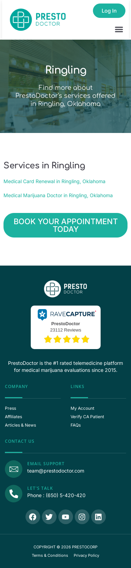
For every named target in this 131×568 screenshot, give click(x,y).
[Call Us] (13, 493)
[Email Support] (13, 469)
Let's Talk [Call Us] (40, 488)
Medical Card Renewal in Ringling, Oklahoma (54, 181)
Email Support (46, 464)
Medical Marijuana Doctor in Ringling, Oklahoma (58, 195)
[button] (119, 29)
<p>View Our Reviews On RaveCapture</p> (65, 326)
